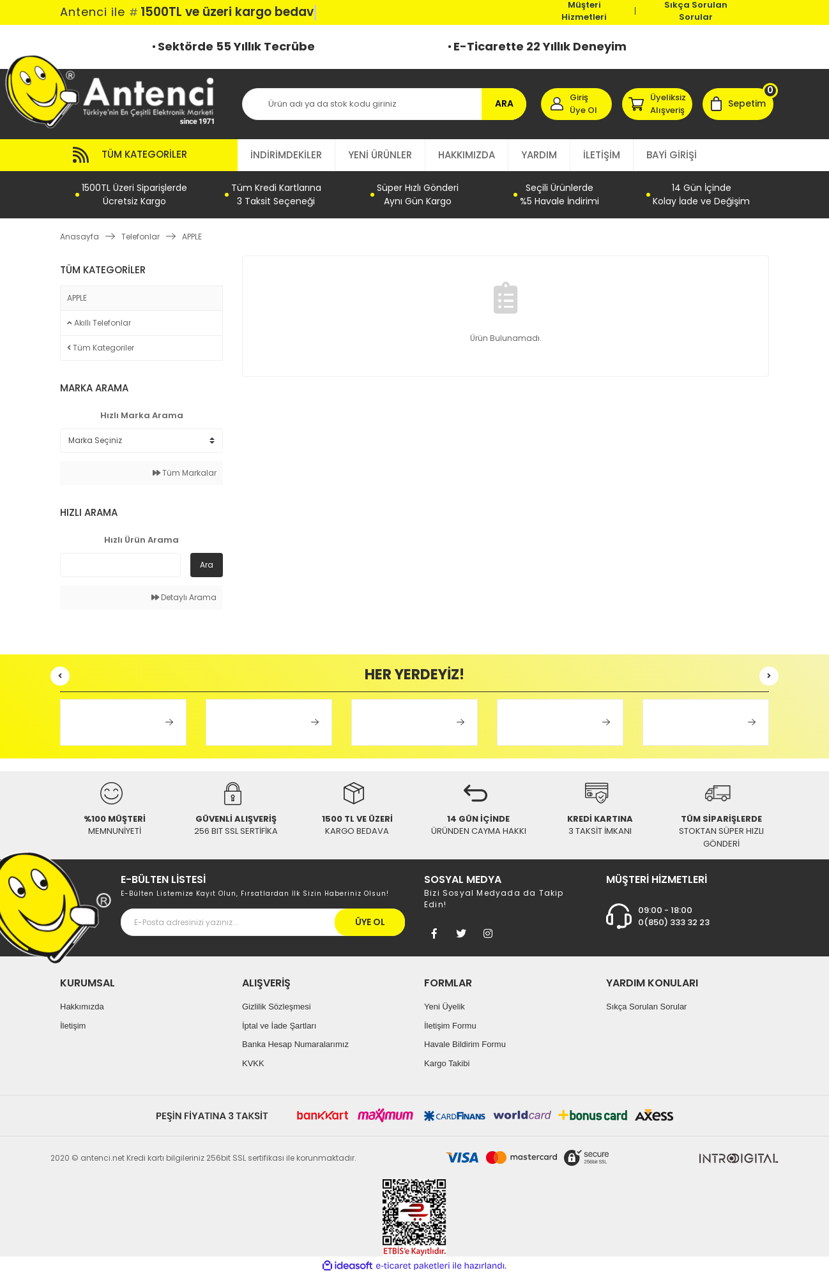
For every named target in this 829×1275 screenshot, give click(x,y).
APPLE (192, 236)
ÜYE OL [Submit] (370, 922)
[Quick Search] (120, 565)
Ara (206, 564)
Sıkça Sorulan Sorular (695, 11)
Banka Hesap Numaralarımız (295, 1044)
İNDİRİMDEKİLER (286, 155)
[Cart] (738, 104)
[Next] (769, 676)
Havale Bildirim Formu (465, 1044)
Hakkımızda (82, 1006)
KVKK (253, 1063)
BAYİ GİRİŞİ (671, 155)
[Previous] (60, 676)
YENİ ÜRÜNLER (380, 155)
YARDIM (539, 155)
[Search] (384, 104)
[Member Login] (576, 104)
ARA (504, 103)
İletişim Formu (450, 1025)
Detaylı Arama (184, 597)
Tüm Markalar (185, 472)
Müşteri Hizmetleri (584, 11)
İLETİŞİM (601, 155)
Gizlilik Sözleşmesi (276, 1006)
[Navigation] (149, 155)
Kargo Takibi (446, 1063)
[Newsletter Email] (263, 922)
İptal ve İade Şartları (279, 1025)
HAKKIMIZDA (466, 155)
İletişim (73, 1025)
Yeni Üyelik (444, 1006)
